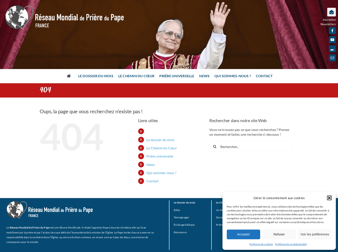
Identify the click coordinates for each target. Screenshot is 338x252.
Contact (152, 181)
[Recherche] (214, 146)
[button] (329, 198)
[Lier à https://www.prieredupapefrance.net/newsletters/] (331, 12)
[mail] (332, 57)
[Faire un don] (332, 48)
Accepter (243, 234)
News (150, 164)
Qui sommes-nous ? (161, 173)
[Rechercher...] (250, 146)
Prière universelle (159, 156)
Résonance (180, 232)
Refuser (279, 234)
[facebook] (332, 30)
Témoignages (181, 217)
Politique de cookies (261, 244)
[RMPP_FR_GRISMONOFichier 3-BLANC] (49, 203)
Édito (177, 210)
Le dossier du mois (160, 140)
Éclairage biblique (184, 224)
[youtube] (332, 39)
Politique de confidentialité (291, 244)
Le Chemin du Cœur (161, 148)
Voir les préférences (314, 234)
